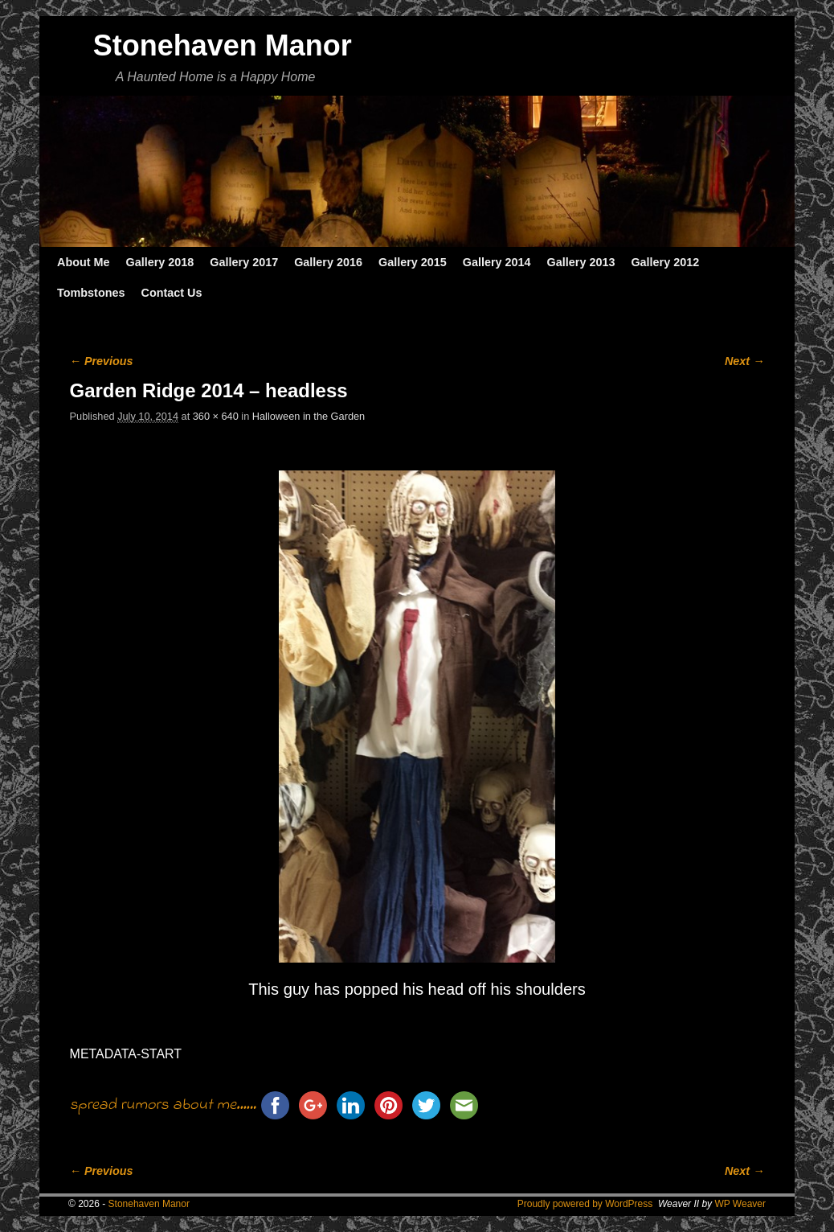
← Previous (101, 361)
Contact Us (171, 292)
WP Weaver (740, 1203)
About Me (83, 262)
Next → (744, 361)
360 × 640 (216, 416)
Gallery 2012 (665, 262)
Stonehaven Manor (222, 45)
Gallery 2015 (412, 262)
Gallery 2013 (581, 262)
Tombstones (91, 292)
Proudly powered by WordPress (585, 1203)
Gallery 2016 (328, 262)
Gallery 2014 (497, 262)
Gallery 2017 (244, 262)
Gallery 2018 (160, 262)
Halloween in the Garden (308, 416)
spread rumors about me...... (163, 1105)
